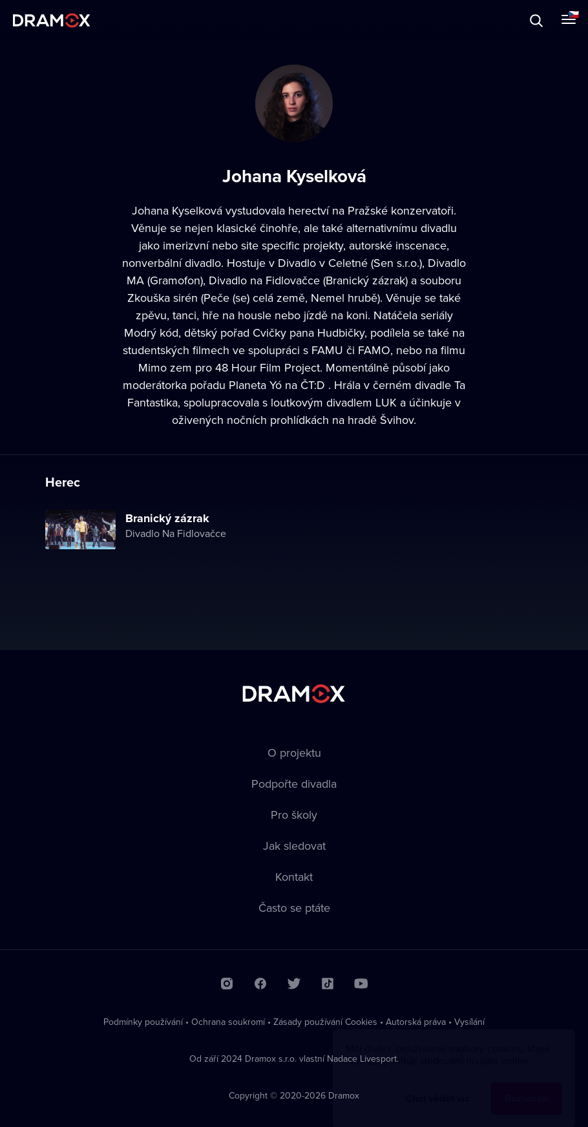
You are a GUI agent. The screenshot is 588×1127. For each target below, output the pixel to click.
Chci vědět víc (437, 1086)
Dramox (51, 20)
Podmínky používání (143, 1021)
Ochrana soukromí (228, 1021)
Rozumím (527, 1086)
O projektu (294, 752)
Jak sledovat (294, 845)
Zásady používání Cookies (325, 1021)
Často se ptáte (294, 908)
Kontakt (294, 877)
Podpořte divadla (294, 783)
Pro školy (294, 814)
